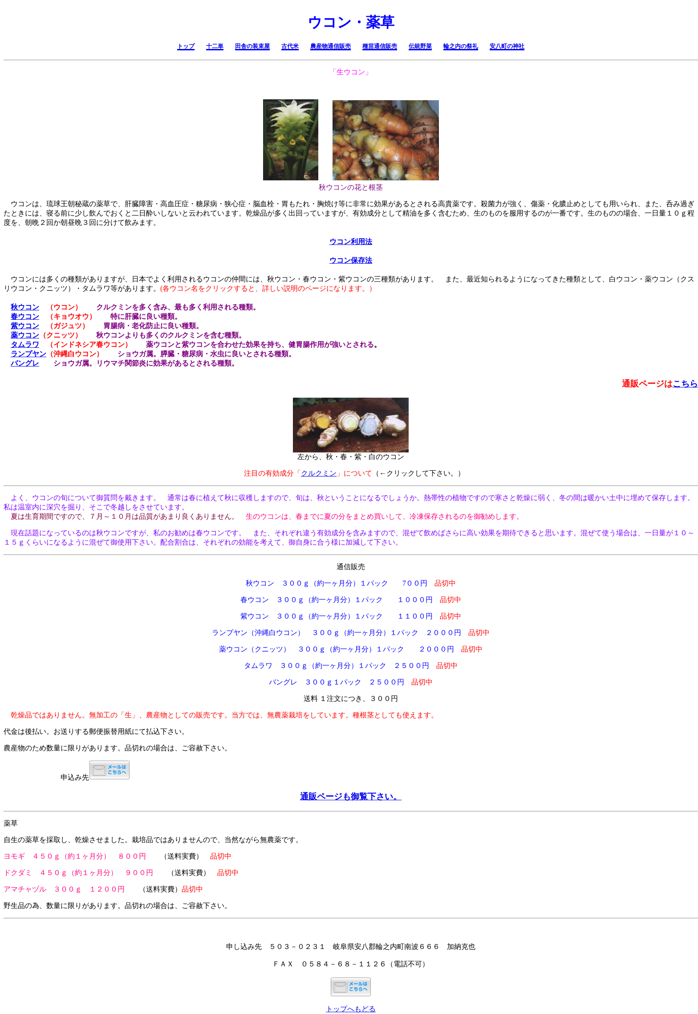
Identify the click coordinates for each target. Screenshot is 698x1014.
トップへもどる (351, 1009)
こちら (685, 383)
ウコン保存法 (350, 260)
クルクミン (319, 473)
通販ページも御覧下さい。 (351, 796)
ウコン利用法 (350, 241)
